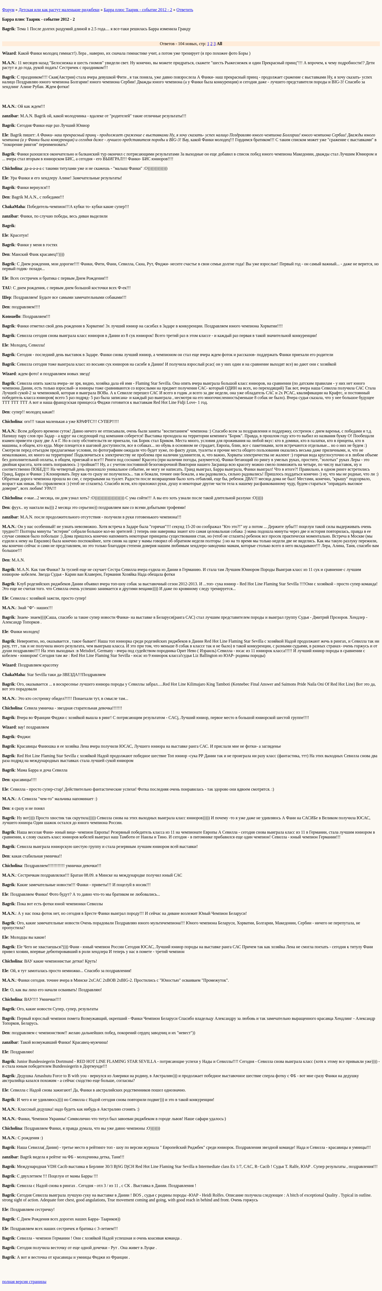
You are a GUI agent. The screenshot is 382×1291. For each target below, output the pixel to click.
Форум (8, 9)
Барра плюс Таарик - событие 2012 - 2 (138, 9)
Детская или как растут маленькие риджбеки (59, 9)
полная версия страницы (24, 1281)
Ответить (184, 9)
